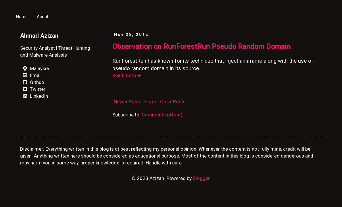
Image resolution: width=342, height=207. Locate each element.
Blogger (201, 178)
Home (22, 16)
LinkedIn (34, 96)
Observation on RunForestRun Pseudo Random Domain (201, 46)
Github (32, 82)
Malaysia (34, 68)
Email (31, 75)
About (42, 16)
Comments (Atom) (162, 115)
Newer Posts (127, 101)
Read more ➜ (126, 75)
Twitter (32, 89)
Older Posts (173, 101)
